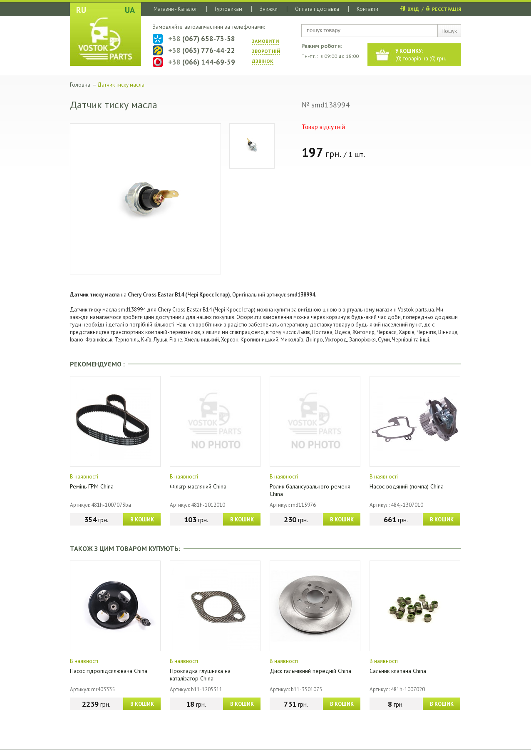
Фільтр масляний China (198, 486)
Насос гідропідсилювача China (108, 671)
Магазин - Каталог (175, 8)
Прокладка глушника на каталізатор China (200, 674)
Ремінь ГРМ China (92, 486)
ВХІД (413, 9)
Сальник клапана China (398, 671)
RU (81, 10)
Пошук (449, 31)
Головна (80, 84)
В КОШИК (142, 519)
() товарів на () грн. (420, 54)
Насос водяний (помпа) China (407, 486)
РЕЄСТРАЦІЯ (446, 9)
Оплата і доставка (317, 8)
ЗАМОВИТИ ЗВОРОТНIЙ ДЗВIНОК (266, 51)
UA (130, 10)
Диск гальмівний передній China (310, 671)
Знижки (269, 8)
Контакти (367, 8)
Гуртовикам (228, 8)
